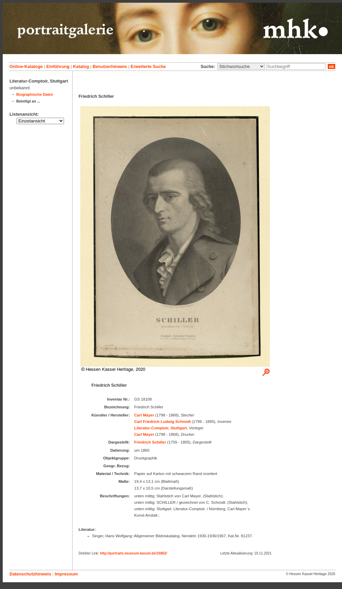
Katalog (81, 66)
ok (331, 66)
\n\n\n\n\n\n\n (241, 66)
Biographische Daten (34, 94)
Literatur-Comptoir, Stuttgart (160, 428)
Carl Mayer (144, 415)
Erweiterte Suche (148, 66)
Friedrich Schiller (150, 442)
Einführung (57, 66)
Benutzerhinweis (109, 66)
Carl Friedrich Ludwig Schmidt (162, 422)
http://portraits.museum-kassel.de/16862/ (133, 553)
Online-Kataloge (26, 66)
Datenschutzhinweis (30, 573)
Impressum (66, 573)
